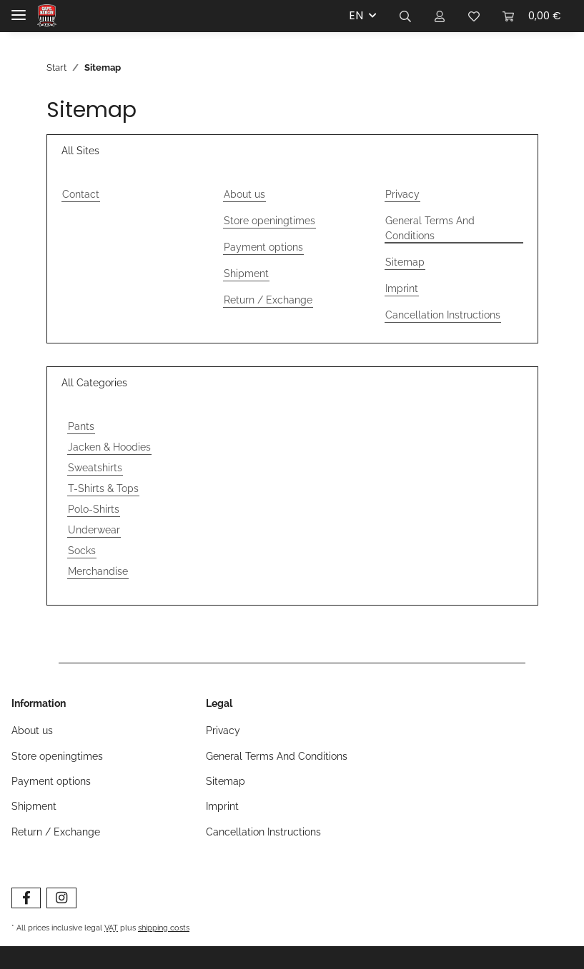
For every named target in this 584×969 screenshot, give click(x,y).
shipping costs (163, 928)
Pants (81, 426)
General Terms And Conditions (430, 228)
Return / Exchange (268, 300)
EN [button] (356, 15)
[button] (405, 15)
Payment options (263, 247)
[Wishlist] (474, 15)
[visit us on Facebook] (26, 898)
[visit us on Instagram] (61, 898)
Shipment (246, 273)
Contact (80, 194)
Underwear (94, 530)
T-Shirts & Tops (103, 488)
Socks (82, 550)
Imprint (401, 288)
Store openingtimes (269, 220)
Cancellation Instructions (442, 315)
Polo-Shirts (93, 509)
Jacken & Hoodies (109, 447)
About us (244, 194)
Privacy (402, 194)
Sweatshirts (95, 467)
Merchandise (98, 571)
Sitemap (405, 262)
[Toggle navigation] (18, 9)
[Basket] (532, 15)
